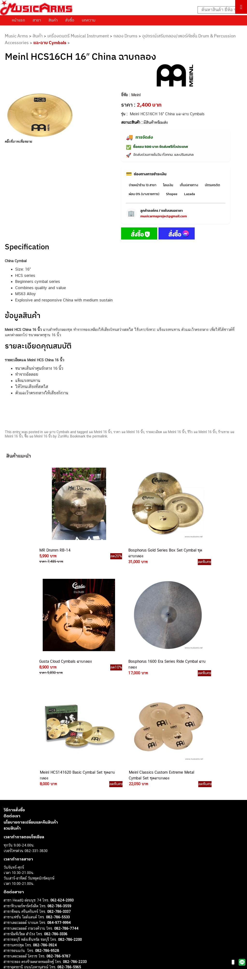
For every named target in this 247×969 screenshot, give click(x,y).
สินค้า (53, 20)
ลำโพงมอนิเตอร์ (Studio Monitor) (29, 923)
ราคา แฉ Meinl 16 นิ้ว (128, 432)
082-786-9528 (47, 810)
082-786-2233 (75, 821)
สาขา (37, 20)
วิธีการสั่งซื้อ (14, 669)
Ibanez (9, 939)
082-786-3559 (59, 766)
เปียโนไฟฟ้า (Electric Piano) (25, 901)
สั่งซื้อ (69, 20)
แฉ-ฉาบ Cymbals (49, 42)
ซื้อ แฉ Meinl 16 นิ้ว (38, 436)
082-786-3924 (45, 805)
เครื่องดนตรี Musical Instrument (78, 36)
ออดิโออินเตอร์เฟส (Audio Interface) (31, 917)
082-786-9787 (58, 816)
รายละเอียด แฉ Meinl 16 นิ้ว (166, 432)
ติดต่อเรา (12, 675)
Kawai (8, 944)
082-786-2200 (70, 799)
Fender (9, 928)
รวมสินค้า (12, 688)
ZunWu (63, 436)
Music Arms (16, 36)
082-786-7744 (66, 788)
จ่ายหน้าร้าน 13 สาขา (142, 185)
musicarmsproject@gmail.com (163, 216)
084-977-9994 (59, 782)
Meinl (136, 95)
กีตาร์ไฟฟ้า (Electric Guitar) (24, 885)
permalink (99, 436)
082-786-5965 (69, 827)
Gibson (9, 933)
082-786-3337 (59, 771)
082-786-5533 (58, 777)
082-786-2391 (68, 832)
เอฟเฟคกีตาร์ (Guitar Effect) (25, 906)
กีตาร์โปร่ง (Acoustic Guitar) (25, 890)
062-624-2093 (62, 760)
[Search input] (219, 10)
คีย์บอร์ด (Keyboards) (20, 896)
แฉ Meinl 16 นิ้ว (100, 432)
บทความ (89, 20)
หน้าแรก (18, 20)
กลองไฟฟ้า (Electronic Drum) (26, 912)
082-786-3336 (55, 794)
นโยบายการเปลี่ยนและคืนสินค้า (31, 682)
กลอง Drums (125, 36)
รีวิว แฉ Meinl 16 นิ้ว (201, 432)
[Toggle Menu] (241, 7)
